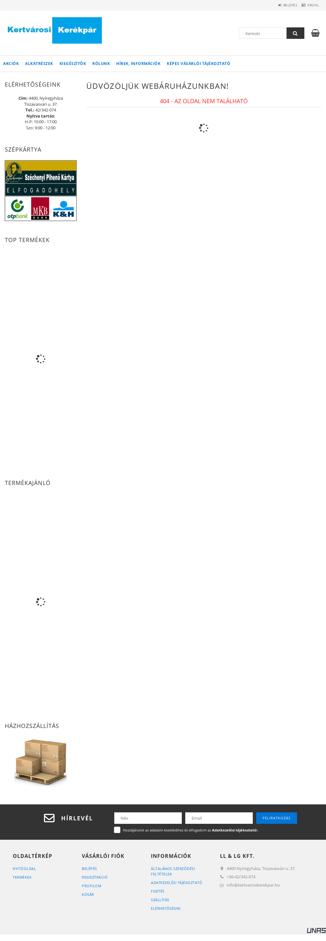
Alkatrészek (39, 63)
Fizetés (158, 891)
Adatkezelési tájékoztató (176, 882)
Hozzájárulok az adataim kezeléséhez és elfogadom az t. (191, 830)
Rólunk (101, 63)
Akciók (11, 63)
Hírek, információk (138, 63)
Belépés (282, 5)
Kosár (88, 894)
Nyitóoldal (24, 868)
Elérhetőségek (166, 908)
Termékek (22, 877)
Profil (310, 5)
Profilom (91, 885)
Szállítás (160, 899)
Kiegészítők (73, 63)
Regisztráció (95, 877)
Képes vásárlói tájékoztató (198, 63)
